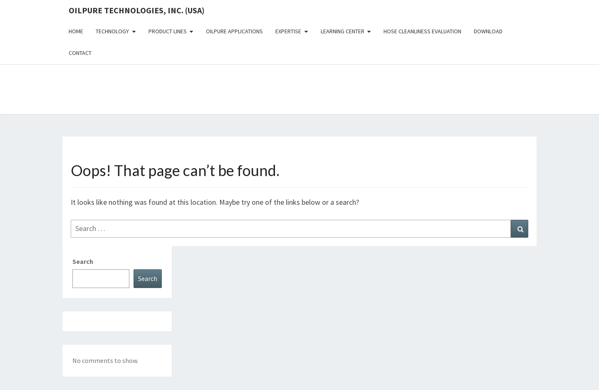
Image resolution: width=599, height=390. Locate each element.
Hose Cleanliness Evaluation (422, 31)
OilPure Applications (234, 31)
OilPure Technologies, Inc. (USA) (137, 10)
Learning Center (342, 31)
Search (82, 261)
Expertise (288, 31)
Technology (112, 31)
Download (488, 31)
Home (76, 31)
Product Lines (168, 31)
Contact (80, 53)
